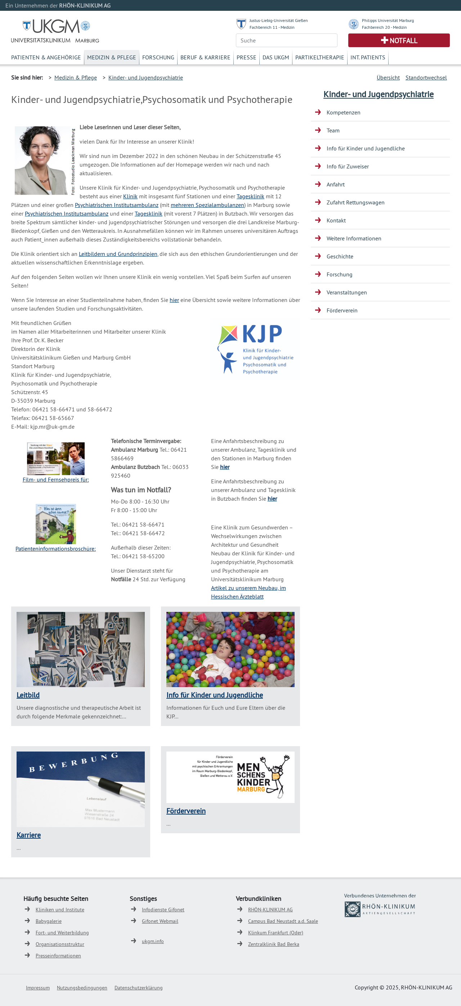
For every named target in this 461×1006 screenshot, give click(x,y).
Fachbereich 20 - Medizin (384, 27)
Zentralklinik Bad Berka (273, 944)
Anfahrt (336, 184)
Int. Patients (367, 57)
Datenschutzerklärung (139, 987)
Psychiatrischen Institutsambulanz (116, 204)
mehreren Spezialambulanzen (207, 204)
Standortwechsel (426, 77)
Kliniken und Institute (60, 909)
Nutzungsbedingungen (82, 987)
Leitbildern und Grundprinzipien (118, 253)
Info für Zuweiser (348, 166)
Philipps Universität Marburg (388, 20)
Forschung (158, 57)
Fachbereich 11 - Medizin (272, 27)
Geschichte (340, 256)
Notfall (403, 40)
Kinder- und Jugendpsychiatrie (145, 77)
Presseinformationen (58, 955)
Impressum (38, 987)
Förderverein (186, 810)
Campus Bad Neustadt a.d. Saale (283, 921)
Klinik (130, 196)
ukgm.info (153, 941)
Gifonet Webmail (160, 921)
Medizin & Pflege (111, 57)
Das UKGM (276, 57)
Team (333, 130)
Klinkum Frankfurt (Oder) (275, 932)
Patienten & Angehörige (46, 57)
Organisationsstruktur (60, 944)
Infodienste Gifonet (163, 909)
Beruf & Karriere (205, 57)
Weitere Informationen (354, 238)
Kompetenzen (344, 112)
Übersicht (388, 77)
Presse (246, 57)
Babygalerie (49, 921)
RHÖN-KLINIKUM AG (270, 909)
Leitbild (28, 694)
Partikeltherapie (319, 57)
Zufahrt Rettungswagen (356, 202)
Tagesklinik (250, 196)
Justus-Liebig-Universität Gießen (279, 20)
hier (174, 299)
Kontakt (336, 220)
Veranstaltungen (347, 292)
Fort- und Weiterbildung (62, 932)
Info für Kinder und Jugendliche (214, 694)
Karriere (29, 834)
